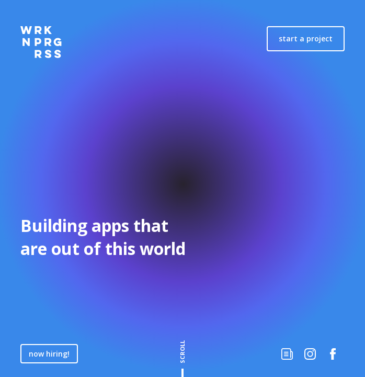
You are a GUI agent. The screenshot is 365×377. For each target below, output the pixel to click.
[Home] (40, 42)
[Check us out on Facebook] (333, 353)
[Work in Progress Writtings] (287, 353)
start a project (306, 38)
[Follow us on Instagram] (310, 353)
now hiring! (49, 354)
